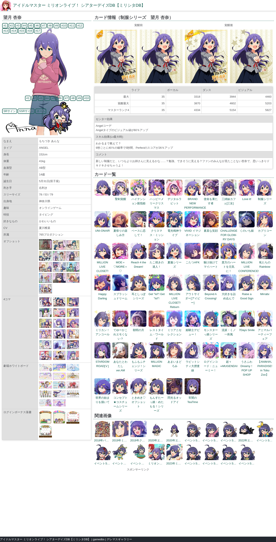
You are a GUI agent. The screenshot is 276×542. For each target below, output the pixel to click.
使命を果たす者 (211, 199)
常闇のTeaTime (193, 398)
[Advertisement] (138, 502)
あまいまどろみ (174, 362)
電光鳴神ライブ (174, 231)
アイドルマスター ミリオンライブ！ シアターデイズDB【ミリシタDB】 (79, 5)
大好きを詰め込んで (229, 294)
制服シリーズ (265, 199)
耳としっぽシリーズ (138, 294)
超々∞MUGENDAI (228, 362)
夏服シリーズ (174, 262)
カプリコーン (265, 231)
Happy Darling (102, 294)
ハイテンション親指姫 (138, 199)
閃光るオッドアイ (174, 398)
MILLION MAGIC (157, 362)
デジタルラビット (174, 199)
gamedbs (98, 539)
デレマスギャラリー (119, 539)
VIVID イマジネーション (192, 231)
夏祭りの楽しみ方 (120, 231)
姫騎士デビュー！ (193, 330)
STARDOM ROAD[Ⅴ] (102, 362)
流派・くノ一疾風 (229, 330)
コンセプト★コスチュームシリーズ (120, 402)
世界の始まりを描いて (102, 398)
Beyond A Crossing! (211, 294)
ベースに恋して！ (138, 231)
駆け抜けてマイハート (211, 262)
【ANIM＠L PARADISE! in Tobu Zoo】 (265, 366)
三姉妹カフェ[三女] (229, 199)
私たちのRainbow (265, 262)
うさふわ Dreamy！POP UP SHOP (247, 366)
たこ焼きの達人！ (157, 262)
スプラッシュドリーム (120, 294)
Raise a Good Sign (247, 294)
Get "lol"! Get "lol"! (157, 294)
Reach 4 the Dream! (138, 262)
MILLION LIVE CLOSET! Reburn (174, 298)
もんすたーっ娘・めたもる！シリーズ (157, 402)
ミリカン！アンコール (102, 330)
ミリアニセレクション (174, 330)
